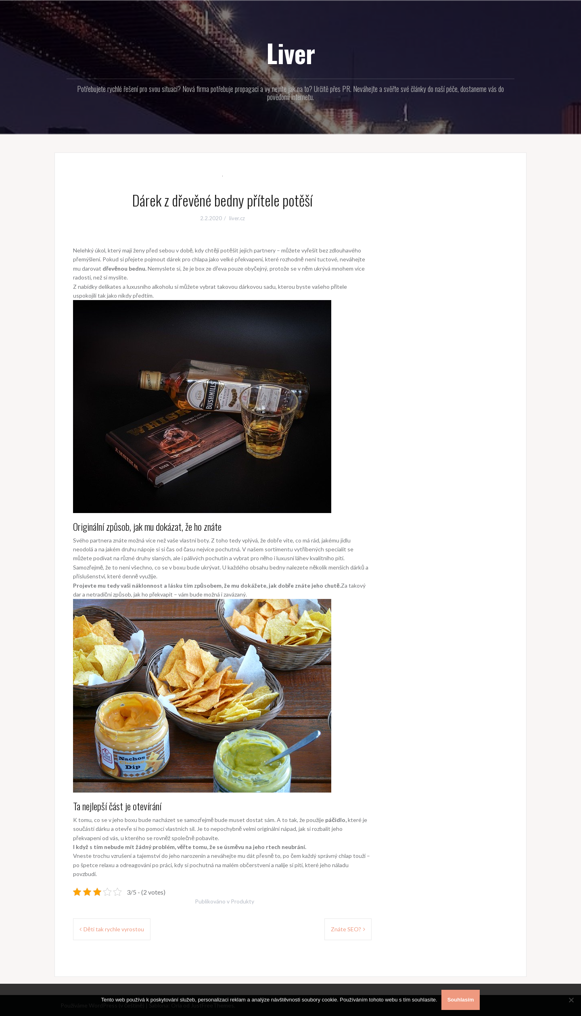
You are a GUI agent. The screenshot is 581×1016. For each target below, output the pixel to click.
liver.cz (237, 218)
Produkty (242, 901)
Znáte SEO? (346, 929)
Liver (290, 52)
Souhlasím (460, 1000)
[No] (571, 1000)
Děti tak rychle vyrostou (114, 929)
